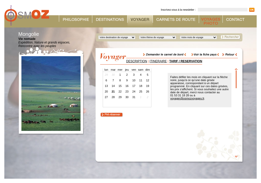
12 (147, 80)
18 (140, 85)
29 (120, 97)
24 (133, 91)
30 (126, 97)
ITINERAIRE (158, 61)
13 (106, 85)
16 (126, 85)
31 (133, 97)
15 (120, 85)
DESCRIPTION (136, 61)
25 (140, 91)
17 (133, 85)
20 (106, 91)
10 (133, 80)
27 (106, 97)
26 (147, 91)
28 (113, 97)
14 (113, 85)
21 (113, 91)
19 (147, 85)
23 (126, 91)
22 (120, 91)
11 (140, 80)
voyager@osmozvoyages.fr (187, 98)
